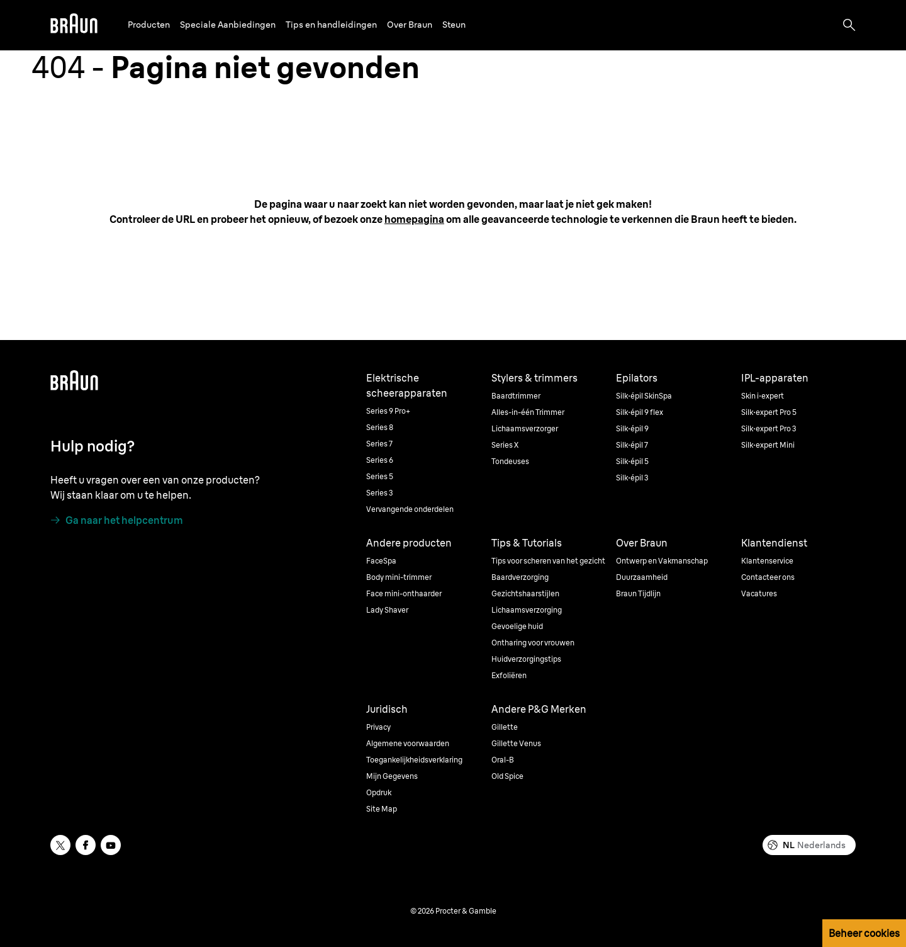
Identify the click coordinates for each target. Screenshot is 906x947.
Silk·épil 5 (632, 461)
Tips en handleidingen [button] (331, 24)
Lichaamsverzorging (526, 610)
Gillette (504, 727)
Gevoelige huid (517, 626)
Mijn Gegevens (392, 776)
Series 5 (379, 476)
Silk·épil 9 (632, 428)
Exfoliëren (509, 675)
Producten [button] (149, 24)
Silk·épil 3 (632, 477)
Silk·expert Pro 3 (769, 428)
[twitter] (60, 845)
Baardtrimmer (515, 395)
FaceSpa (381, 560)
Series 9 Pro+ (388, 411)
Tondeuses (510, 461)
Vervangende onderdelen (410, 509)
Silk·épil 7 (632, 445)
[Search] (849, 25)
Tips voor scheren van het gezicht (548, 560)
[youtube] (111, 845)
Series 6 (379, 460)
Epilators (636, 377)
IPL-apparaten (774, 377)
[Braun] (74, 25)
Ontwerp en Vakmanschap (662, 560)
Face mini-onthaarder (404, 593)
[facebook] (86, 845)
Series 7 (379, 443)
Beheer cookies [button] (864, 933)
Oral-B (502, 759)
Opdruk (378, 792)
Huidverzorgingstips (526, 659)
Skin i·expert (762, 395)
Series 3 (379, 492)
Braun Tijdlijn (638, 593)
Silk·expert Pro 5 (769, 412)
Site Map (381, 809)
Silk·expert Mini (768, 445)
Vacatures (759, 593)
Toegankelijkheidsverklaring (414, 759)
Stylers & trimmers (534, 377)
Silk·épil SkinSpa (644, 395)
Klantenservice (767, 560)
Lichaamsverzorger (524, 428)
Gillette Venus (516, 743)
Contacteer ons (768, 577)
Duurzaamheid (642, 577)
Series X (504, 445)
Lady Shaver (387, 610)
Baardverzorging (520, 577)
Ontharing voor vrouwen (532, 642)
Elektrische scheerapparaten (406, 385)
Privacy (378, 727)
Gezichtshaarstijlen (525, 593)
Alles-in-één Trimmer (527, 412)
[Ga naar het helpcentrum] (116, 520)
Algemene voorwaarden (407, 743)
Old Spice (507, 776)
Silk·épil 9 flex (639, 412)
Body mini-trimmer (399, 577)
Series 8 (379, 427)
